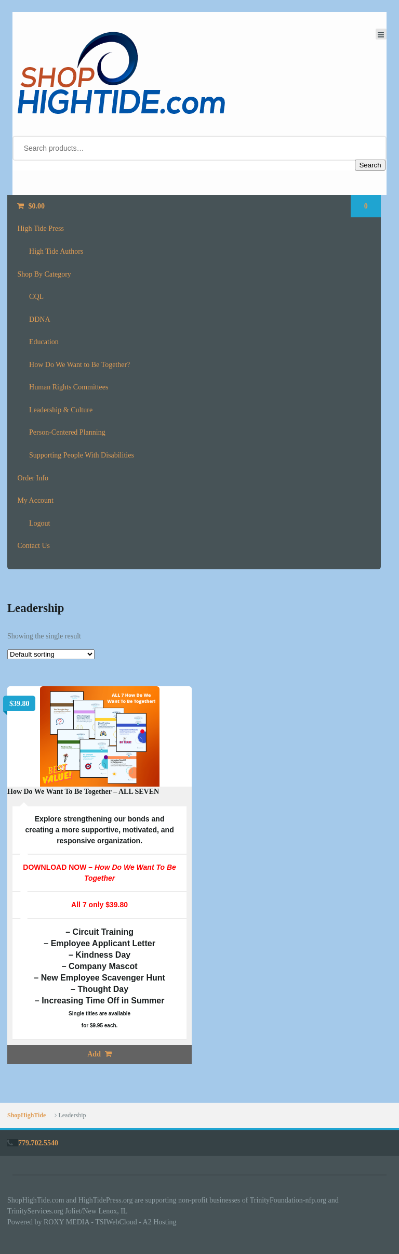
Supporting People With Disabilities (81, 455)
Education (44, 342)
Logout (39, 523)
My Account (35, 500)
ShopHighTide (26, 1115)
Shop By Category (44, 274)
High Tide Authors (56, 251)
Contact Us (33, 546)
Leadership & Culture (60, 410)
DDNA (39, 319)
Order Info (32, 478)
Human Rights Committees (68, 387)
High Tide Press (40, 228)
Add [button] (94, 1054)
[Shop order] (51, 654)
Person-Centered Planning (67, 432)
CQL (36, 297)
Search (370, 165)
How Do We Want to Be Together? (79, 365)
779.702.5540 (38, 1143)
